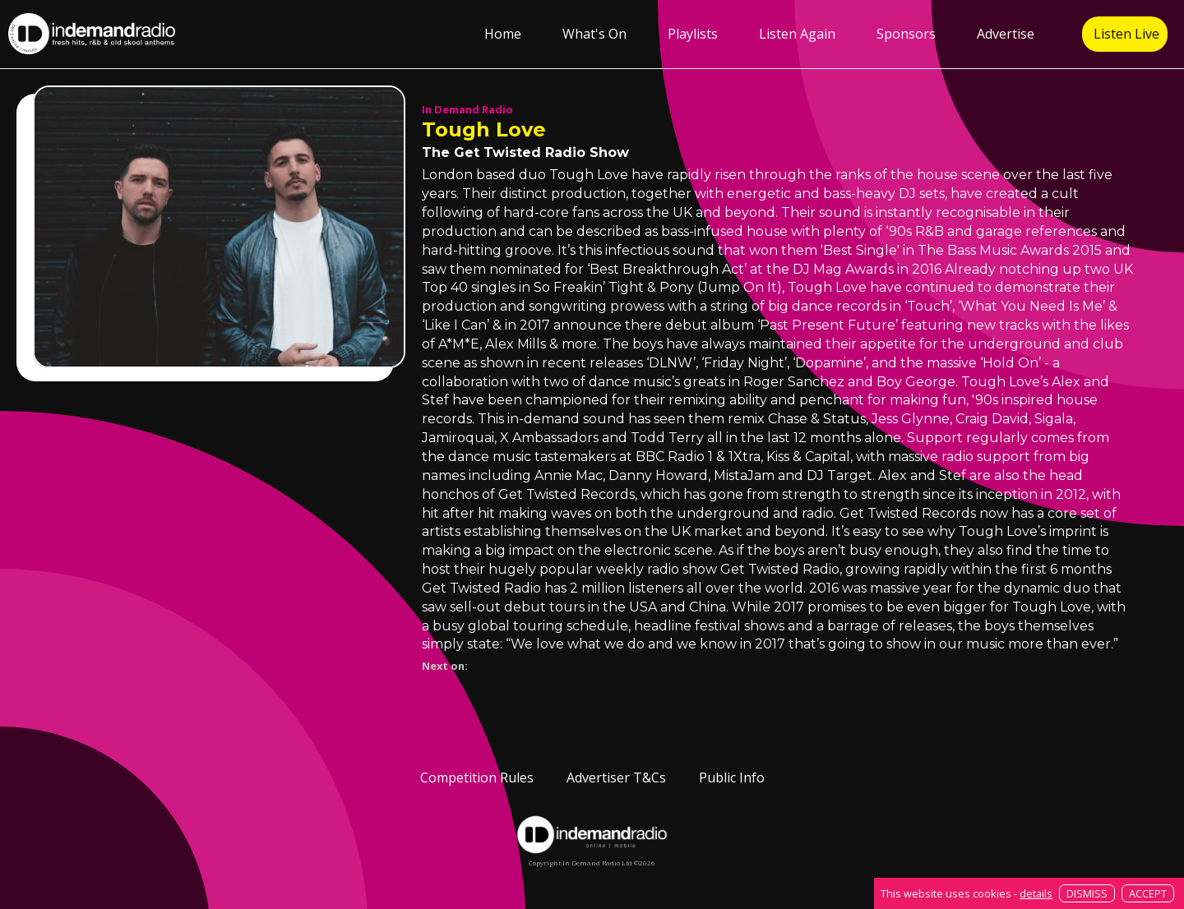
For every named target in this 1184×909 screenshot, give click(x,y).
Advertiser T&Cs (616, 777)
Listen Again (797, 34)
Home (502, 34)
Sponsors (906, 34)
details (1036, 893)
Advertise (1005, 34)
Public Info (732, 777)
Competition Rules (477, 777)
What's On (594, 34)
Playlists (693, 34)
